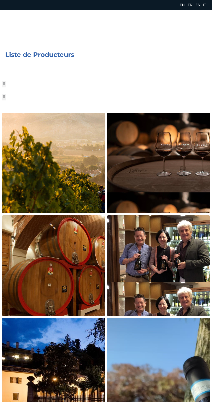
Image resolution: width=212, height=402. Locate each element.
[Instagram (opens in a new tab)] (194, 29)
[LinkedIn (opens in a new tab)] (203, 29)
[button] (4, 84)
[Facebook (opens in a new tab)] (185, 29)
